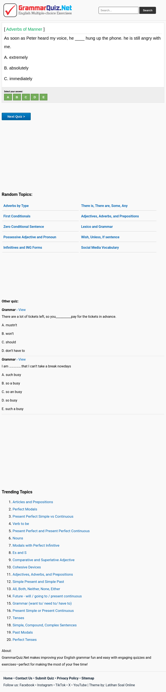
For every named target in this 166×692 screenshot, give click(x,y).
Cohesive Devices (27, 567)
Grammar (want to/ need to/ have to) (42, 603)
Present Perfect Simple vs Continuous (43, 516)
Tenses (18, 618)
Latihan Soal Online (120, 685)
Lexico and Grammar (97, 227)
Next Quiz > (16, 116)
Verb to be (21, 524)
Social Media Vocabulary (100, 248)
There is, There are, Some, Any (104, 206)
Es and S (19, 552)
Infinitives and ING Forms (22, 248)
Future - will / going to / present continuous (47, 596)
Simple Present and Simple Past (38, 581)
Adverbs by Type (16, 206)
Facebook (27, 685)
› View (21, 310)
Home (8, 678)
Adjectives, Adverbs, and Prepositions (110, 216)
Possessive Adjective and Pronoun (29, 237)
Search (147, 10)
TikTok (60, 685)
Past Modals (23, 632)
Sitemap (88, 678)
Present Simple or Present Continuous (43, 610)
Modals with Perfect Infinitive (36, 545)
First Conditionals (16, 216)
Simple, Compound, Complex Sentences (45, 625)
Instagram (44, 685)
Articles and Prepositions (33, 502)
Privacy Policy (68, 678)
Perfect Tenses (25, 639)
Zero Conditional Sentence (23, 227)
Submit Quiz (44, 678)
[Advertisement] (83, 155)
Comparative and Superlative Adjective (43, 560)
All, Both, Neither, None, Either (36, 589)
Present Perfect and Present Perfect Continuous (51, 531)
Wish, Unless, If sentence (100, 237)
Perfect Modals (25, 509)
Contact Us (24, 678)
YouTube (80, 685)
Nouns (18, 538)
